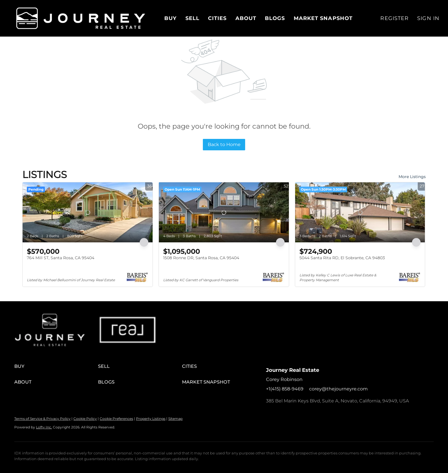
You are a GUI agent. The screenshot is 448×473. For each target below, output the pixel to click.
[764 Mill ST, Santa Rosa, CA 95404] (88, 212)
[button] (80, 18)
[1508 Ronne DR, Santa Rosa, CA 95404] (224, 212)
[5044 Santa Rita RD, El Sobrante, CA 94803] (360, 212)
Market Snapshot (323, 18)
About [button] (246, 18)
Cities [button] (217, 18)
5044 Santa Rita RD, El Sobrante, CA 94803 (342, 257)
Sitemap (175, 418)
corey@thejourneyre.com (338, 389)
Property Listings (150, 418)
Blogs (275, 18)
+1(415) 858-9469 (284, 389)
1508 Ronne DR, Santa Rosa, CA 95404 (201, 257)
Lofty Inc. (44, 427)
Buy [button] (170, 18)
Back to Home (224, 144)
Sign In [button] (428, 18)
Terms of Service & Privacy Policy (42, 418)
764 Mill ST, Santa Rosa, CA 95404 (60, 257)
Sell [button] (192, 18)
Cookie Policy (85, 418)
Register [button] (394, 18)
